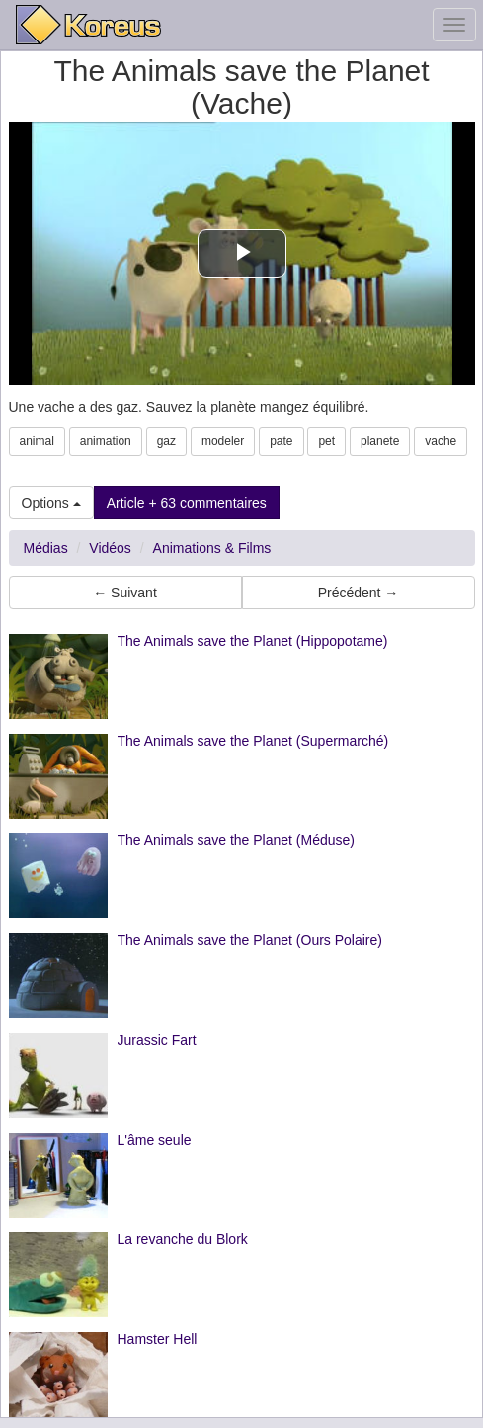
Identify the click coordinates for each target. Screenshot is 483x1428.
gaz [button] (166, 441)
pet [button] (326, 441)
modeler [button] (222, 441)
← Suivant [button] (125, 592)
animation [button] (105, 441)
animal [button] (37, 441)
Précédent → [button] (358, 592)
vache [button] (440, 441)
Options (51, 503)
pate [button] (281, 441)
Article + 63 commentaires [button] (187, 503)
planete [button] (380, 441)
